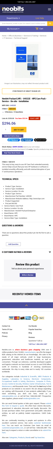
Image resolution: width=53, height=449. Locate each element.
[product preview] (26, 61)
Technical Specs (10, 179)
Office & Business (15, 36)
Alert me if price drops (12, 136)
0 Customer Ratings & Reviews (17, 252)
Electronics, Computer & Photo (39, 381)
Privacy (4, 336)
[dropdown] (48, 9)
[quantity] (6, 129)
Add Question (13, 244)
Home (4, 36)
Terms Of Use (7, 329)
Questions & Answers (12, 225)
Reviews (32, 337)
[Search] (23, 23)
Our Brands (33, 326)
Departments (13, 18)
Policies (5, 333)
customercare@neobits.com (12, 428)
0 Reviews (9, 112)
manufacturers (30, 352)
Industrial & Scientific (28, 376)
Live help (40, 18)
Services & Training (31, 36)
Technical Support (20, 38)
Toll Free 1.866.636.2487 (38, 344)
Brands (28, 437)
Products (21, 437)
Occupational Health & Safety (13, 381)
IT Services (8, 38)
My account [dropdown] (13, 29)
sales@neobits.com (9, 396)
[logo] (13, 9)
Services (43, 36)
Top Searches (39, 437)
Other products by (26, 91)
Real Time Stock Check (13, 153)
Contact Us (6, 326)
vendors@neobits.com (31, 398)
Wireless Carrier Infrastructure (33, 384)
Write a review (27, 275)
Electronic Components (41, 379)
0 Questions (18, 112)
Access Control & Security (11, 384)
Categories (13, 437)
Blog (30, 333)
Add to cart (19, 130)
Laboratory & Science (20, 379)
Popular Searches (35, 329)
